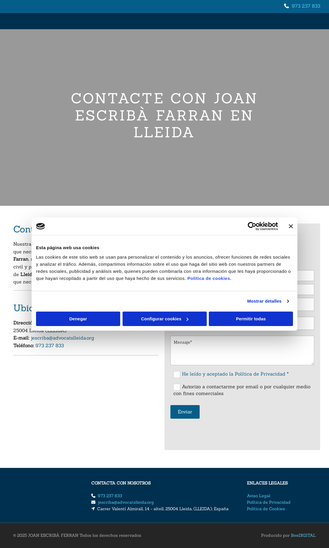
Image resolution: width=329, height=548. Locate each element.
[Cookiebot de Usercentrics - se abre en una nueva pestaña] (252, 226)
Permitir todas (251, 318)
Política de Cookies (266, 508)
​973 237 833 (306, 6)
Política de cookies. (209, 278)
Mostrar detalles (264, 301)
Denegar (78, 318)
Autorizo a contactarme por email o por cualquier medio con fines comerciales (241, 390)
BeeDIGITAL (303, 535)
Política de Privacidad (269, 502)
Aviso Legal (258, 495)
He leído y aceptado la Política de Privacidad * (235, 374)
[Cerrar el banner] (291, 226)
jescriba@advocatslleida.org (62, 338)
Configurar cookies (164, 318)
